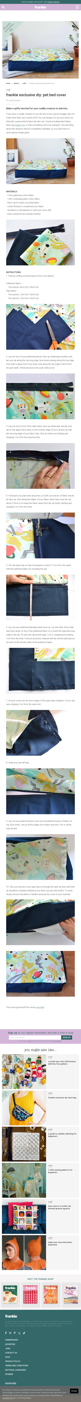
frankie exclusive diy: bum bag (62, 1097)
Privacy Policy (12, 1361)
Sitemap (9, 1374)
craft (24, 83)
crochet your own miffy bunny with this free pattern (62, 1062)
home (8, 83)
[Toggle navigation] (77, 7)
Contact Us (11, 1353)
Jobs (7, 1348)
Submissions (11, 1340)
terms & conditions (57, 1041)
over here (40, 1007)
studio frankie (53, 2)
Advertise (10, 1344)
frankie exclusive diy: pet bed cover (42, 83)
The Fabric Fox (18, 125)
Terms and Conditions (16, 1365)
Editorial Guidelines (15, 1370)
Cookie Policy (8, 1398)
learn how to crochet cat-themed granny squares (59, 1207)
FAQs (7, 1357)
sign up (66, 1037)
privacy (30, 1041)
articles (16, 83)
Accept (74, 1391)
